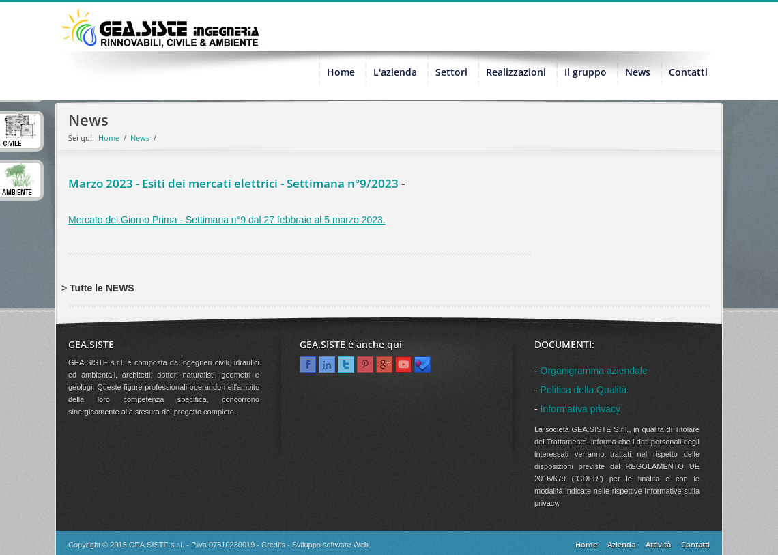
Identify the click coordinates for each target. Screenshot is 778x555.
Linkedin (327, 364)
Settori (451, 72)
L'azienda (395, 72)
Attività (658, 544)
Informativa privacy (580, 408)
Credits (273, 545)
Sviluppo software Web (330, 545)
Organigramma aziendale (594, 370)
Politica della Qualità (584, 389)
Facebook (308, 364)
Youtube (403, 364)
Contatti (688, 72)
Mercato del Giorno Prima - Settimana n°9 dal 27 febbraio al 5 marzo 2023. (227, 219)
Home (108, 137)
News (637, 72)
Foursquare (422, 364)
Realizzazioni (516, 72)
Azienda (621, 544)
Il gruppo (585, 72)
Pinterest (365, 364)
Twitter (346, 364)
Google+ (384, 364)
